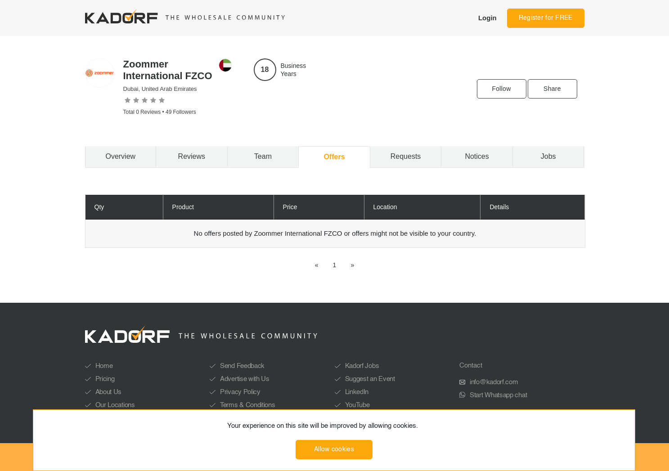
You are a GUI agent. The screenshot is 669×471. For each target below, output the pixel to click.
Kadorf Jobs (362, 366)
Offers (334, 157)
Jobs (548, 156)
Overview (120, 156)
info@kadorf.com (494, 382)
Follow (501, 88)
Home (104, 366)
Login (487, 18)
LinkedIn (357, 392)
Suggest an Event (370, 379)
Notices (477, 156)
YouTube (357, 405)
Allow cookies (334, 449)
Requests (406, 156)
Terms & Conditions (247, 405)
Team (263, 156)
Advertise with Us (244, 379)
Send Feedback (242, 366)
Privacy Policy (240, 392)
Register (546, 18)
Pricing (105, 379)
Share (552, 88)
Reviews (191, 156)
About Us (108, 392)
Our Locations (115, 405)
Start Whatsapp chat (498, 395)
